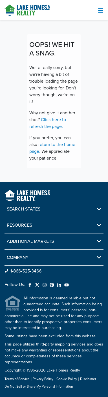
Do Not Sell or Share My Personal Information (39, 387)
